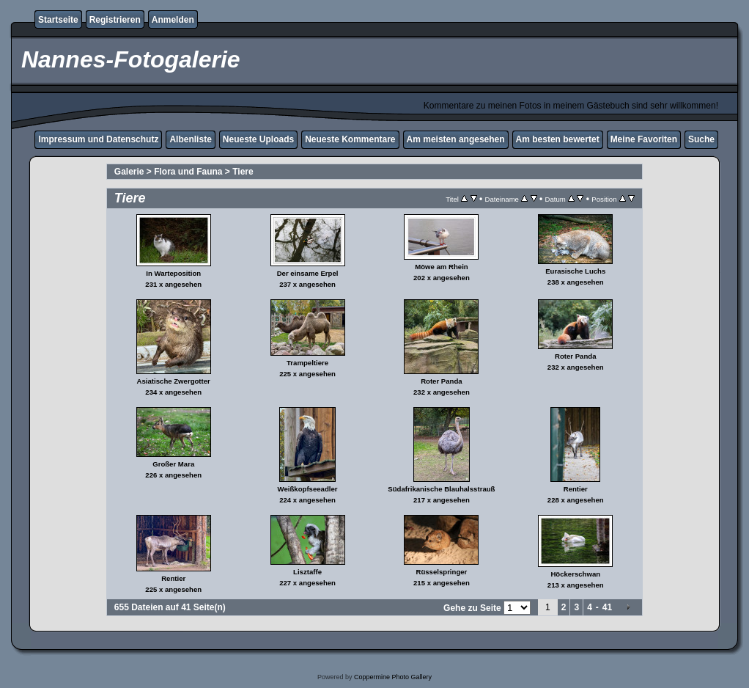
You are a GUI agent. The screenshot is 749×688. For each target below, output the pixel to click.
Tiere (242, 171)
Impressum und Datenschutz (98, 139)
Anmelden (173, 20)
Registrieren (115, 20)
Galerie (129, 171)
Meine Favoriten (643, 139)
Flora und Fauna (188, 171)
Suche (701, 139)
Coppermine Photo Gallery (393, 677)
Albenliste (190, 139)
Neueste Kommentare (350, 139)
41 (607, 607)
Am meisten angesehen (456, 139)
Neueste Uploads (258, 139)
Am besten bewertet (557, 139)
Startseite (58, 20)
